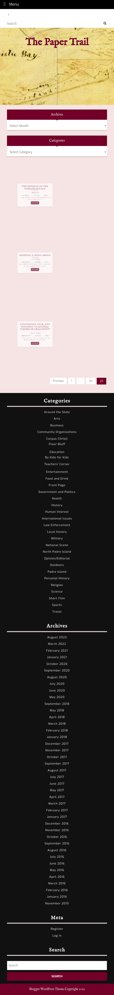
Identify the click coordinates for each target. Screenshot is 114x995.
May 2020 (57, 697)
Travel (57, 612)
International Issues (57, 518)
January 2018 (57, 737)
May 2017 (57, 790)
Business (57, 425)
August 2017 (57, 770)
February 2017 (57, 810)
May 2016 (57, 870)
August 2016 (57, 850)
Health (57, 498)
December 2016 (57, 824)
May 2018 (57, 710)
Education (56, 452)
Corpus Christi (57, 439)
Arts (57, 419)
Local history (57, 532)
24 (90, 381)
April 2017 (57, 797)
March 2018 (57, 724)
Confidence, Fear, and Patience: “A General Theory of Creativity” (33, 331)
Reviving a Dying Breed (32, 259)
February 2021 (57, 651)
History (57, 505)
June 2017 (57, 784)
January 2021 (57, 657)
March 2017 (57, 803)
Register (57, 929)
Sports (57, 605)
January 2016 (57, 897)
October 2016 (57, 837)
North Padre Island (57, 552)
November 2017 (57, 750)
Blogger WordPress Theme (46, 989)
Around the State (57, 412)
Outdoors (57, 565)
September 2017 (57, 764)
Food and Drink (57, 479)
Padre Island (57, 572)
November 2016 (57, 830)
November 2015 (57, 903)
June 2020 (57, 690)
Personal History (57, 578)
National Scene (57, 545)
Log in (57, 936)
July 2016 (57, 857)
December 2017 (57, 744)
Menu (10, 4)
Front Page (57, 485)
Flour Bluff (57, 444)
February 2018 (57, 730)
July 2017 (57, 777)
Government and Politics (57, 492)
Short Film (57, 598)
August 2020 (57, 677)
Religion (57, 585)
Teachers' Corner (57, 464)
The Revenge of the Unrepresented (32, 192)
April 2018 (57, 717)
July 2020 (57, 684)
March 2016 (57, 883)
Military (57, 538)
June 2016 (57, 863)
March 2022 (57, 644)
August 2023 (57, 637)
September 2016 (57, 843)
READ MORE (32, 198)
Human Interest (57, 512)
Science (57, 592)
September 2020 (57, 670)
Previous (58, 381)
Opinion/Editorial (57, 558)
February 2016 (57, 890)
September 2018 (57, 704)
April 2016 (57, 877)
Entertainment (57, 472)
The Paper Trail (57, 42)
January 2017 (57, 817)
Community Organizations (57, 432)
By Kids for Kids (57, 457)
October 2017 (57, 757)
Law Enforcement (57, 525)
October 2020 (57, 664)
